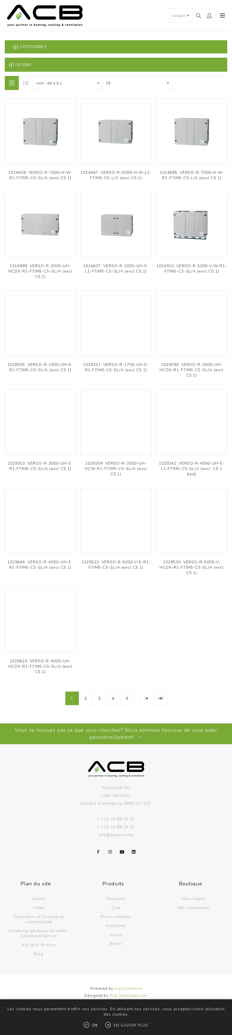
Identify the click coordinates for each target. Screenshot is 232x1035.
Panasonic (116, 898)
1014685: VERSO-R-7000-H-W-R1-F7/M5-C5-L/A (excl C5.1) (192, 175)
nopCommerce (128, 988)
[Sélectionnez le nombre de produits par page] (137, 83)
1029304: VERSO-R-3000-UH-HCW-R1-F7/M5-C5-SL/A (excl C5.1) (116, 469)
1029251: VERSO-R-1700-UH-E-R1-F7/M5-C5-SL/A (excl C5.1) (116, 367)
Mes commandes (193, 907)
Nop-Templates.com (129, 995)
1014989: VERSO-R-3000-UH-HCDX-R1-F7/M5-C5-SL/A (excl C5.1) (40, 271)
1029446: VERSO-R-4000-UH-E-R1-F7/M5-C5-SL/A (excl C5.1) (40, 564)
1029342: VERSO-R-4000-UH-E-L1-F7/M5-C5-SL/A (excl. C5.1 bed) (192, 469)
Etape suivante (146, 698)
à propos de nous (39, 945)
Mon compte (193, 898)
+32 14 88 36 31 (118, 827)
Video (38, 907)
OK (95, 1025)
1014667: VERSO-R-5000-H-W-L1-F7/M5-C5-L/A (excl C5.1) (116, 175)
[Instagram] (110, 851)
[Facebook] (98, 851)
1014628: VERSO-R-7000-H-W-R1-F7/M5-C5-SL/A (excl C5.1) (40, 175)
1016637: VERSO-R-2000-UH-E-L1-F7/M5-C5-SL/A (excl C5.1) (116, 268)
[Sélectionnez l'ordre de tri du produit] (68, 83)
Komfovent (116, 925)
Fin (160, 698)
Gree (116, 907)
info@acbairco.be (116, 835)
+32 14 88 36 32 (118, 819)
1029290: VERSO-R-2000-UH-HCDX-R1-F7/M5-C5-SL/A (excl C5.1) (192, 370)
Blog (38, 954)
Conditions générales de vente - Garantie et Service (38, 933)
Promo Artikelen (115, 916)
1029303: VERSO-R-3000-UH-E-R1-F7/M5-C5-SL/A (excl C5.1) (40, 466)
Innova (116, 934)
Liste (26, 83)
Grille (12, 83)
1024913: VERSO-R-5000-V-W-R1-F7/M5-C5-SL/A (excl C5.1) (191, 268)
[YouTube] (122, 851)
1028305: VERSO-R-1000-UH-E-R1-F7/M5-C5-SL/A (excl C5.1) (40, 367)
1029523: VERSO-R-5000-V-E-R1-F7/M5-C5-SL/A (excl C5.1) (116, 564)
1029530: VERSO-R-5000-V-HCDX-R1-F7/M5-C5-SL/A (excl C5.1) (192, 567)
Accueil (38, 898)
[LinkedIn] (133, 851)
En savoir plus (131, 1025)
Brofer (116, 943)
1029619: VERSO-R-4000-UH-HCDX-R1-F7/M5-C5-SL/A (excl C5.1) (40, 666)
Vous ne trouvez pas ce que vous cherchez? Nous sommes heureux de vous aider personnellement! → (116, 734)
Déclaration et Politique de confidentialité (38, 919)
